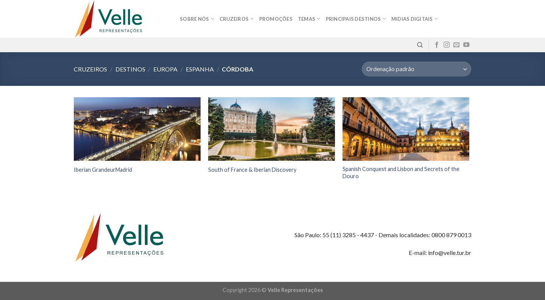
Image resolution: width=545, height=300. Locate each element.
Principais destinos (356, 18)
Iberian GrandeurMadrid (103, 169)
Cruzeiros (237, 18)
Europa (165, 69)
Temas (309, 18)
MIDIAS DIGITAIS (414, 18)
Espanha (200, 69)
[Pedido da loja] (416, 69)
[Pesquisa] (420, 45)
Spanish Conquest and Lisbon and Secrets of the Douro (401, 172)
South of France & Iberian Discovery (252, 169)
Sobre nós (197, 18)
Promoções (276, 19)
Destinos (130, 69)
